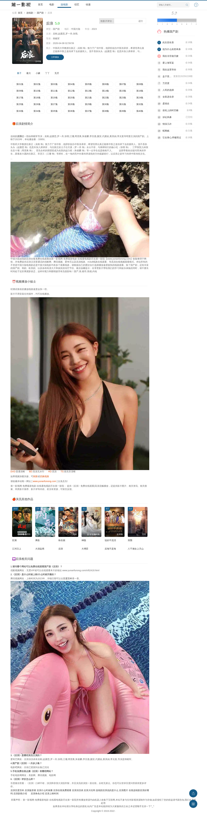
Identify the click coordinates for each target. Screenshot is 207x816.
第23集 (122, 97)
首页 (40, 4)
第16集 (139, 90)
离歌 (37, 540)
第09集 (19, 90)
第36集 (71, 111)
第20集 (71, 97)
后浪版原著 (30, 790)
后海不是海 (110, 548)
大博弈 (85, 548)
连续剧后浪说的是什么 (107, 790)
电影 (51, 4)
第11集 (54, 90)
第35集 (54, 111)
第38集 (105, 111)
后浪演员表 (77, 790)
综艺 (76, 4)
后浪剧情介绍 (20, 793)
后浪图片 (123, 790)
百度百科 (67, 578)
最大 (28, 73)
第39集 (122, 111)
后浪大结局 (89, 790)
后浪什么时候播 (45, 790)
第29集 (88, 104)
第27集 (54, 104)
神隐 (84, 540)
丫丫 (47, 73)
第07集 (122, 84)
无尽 (56, 73)
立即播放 (55, 57)
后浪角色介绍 (37, 793)
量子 (19, 73)
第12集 (71, 90)
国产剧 (40, 12)
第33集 (19, 111)
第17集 (19, 97)
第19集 (54, 97)
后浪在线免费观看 (62, 790)
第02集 (37, 84)
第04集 (71, 84)
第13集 (88, 90)
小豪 (38, 73)
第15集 (122, 90)
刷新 (35, 476)
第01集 (19, 84)
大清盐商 (39, 548)
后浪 (60, 548)
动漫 (88, 4)
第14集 (105, 90)
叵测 (14, 540)
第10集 (37, 90)
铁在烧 (61, 540)
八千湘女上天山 (136, 548)
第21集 (88, 97)
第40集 (139, 111)
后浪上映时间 (52, 793)
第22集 (105, 97)
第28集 (71, 104)
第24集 (139, 97)
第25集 (19, 104)
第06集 (105, 84)
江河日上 (16, 548)
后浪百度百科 (17, 790)
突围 (130, 540)
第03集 (54, 84)
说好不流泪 (110, 540)
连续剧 (64, 4)
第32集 (139, 104)
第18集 (37, 97)
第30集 (105, 104)
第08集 (139, 84)
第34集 (37, 111)
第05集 (88, 84)
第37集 (88, 111)
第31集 (122, 104)
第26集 (37, 104)
